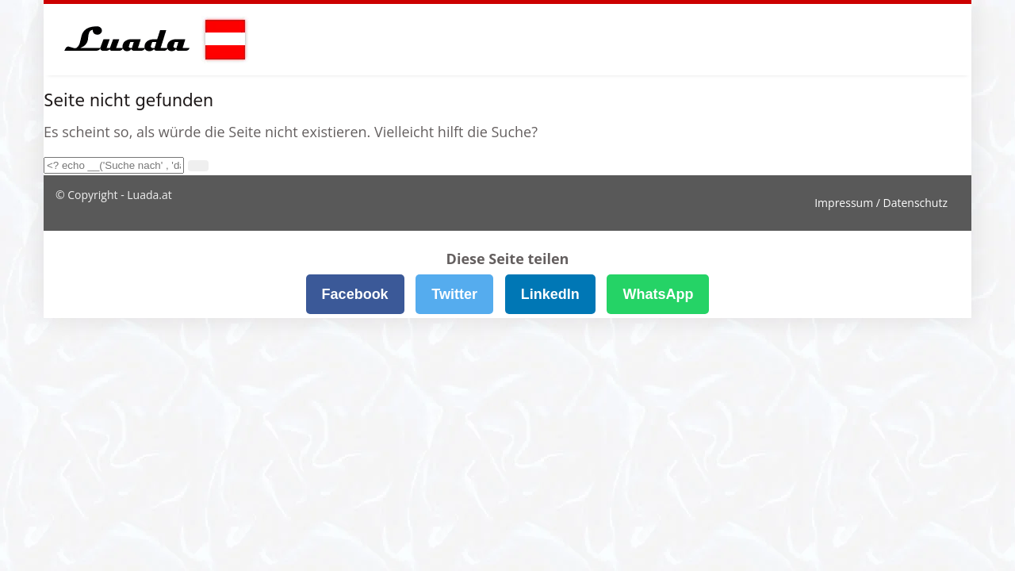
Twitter (454, 294)
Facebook (355, 294)
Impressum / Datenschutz (881, 202)
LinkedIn (550, 294)
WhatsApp (657, 294)
